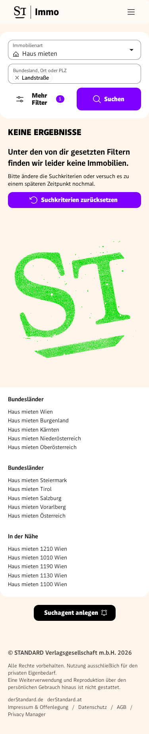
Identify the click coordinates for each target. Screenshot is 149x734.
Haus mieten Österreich (37, 515)
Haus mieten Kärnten (33, 429)
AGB (121, 707)
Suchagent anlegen (76, 612)
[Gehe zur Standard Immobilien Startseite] (35, 12)
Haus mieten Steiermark (37, 480)
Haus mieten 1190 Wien (37, 566)
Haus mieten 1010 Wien (37, 557)
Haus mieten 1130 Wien (37, 575)
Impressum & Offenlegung (38, 707)
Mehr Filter (39, 99)
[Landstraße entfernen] (17, 78)
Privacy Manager (27, 714)
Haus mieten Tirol (30, 489)
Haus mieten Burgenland (38, 420)
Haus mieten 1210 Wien (37, 549)
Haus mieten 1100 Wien (37, 584)
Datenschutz (92, 707)
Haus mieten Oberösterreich (42, 447)
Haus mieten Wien (30, 411)
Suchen (108, 99)
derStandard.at (64, 700)
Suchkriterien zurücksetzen (73, 200)
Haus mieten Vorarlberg (37, 507)
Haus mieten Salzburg (35, 498)
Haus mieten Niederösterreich (44, 438)
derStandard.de (25, 700)
